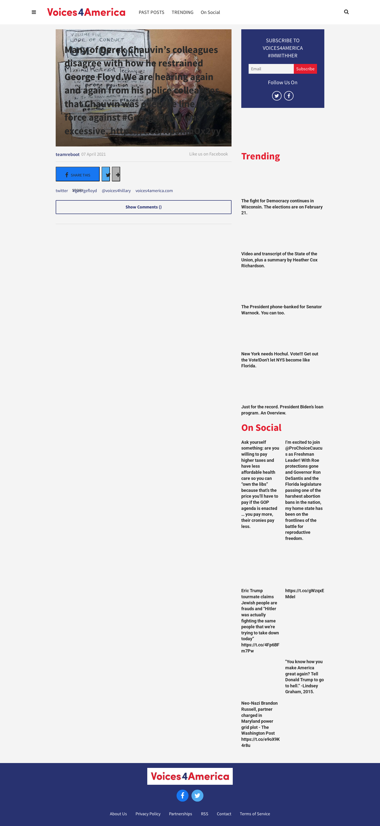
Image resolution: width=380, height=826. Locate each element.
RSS (204, 813)
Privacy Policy (148, 813)
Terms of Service (255, 813)
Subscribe (305, 69)
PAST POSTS (151, 12)
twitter (62, 191)
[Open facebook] (289, 96)
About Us (118, 813)
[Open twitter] (277, 96)
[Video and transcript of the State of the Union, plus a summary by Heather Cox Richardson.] (282, 234)
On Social (210, 12)
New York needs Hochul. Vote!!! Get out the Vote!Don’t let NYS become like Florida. (279, 359)
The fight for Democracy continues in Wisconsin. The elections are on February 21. (282, 206)
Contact (224, 813)
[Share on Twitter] (106, 174)
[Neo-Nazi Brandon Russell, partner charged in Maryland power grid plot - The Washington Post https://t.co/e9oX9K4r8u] (260, 678)
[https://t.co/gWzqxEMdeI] (304, 565)
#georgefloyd (85, 191)
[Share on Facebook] (78, 174)
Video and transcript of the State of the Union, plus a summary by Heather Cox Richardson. (279, 259)
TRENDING (182, 12)
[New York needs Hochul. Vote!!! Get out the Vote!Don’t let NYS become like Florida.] (282, 335)
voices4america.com (154, 191)
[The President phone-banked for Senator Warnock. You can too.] (282, 287)
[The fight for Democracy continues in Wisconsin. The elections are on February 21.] (282, 182)
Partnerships (180, 813)
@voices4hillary (116, 191)
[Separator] (116, 174)
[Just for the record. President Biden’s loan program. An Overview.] (282, 388)
